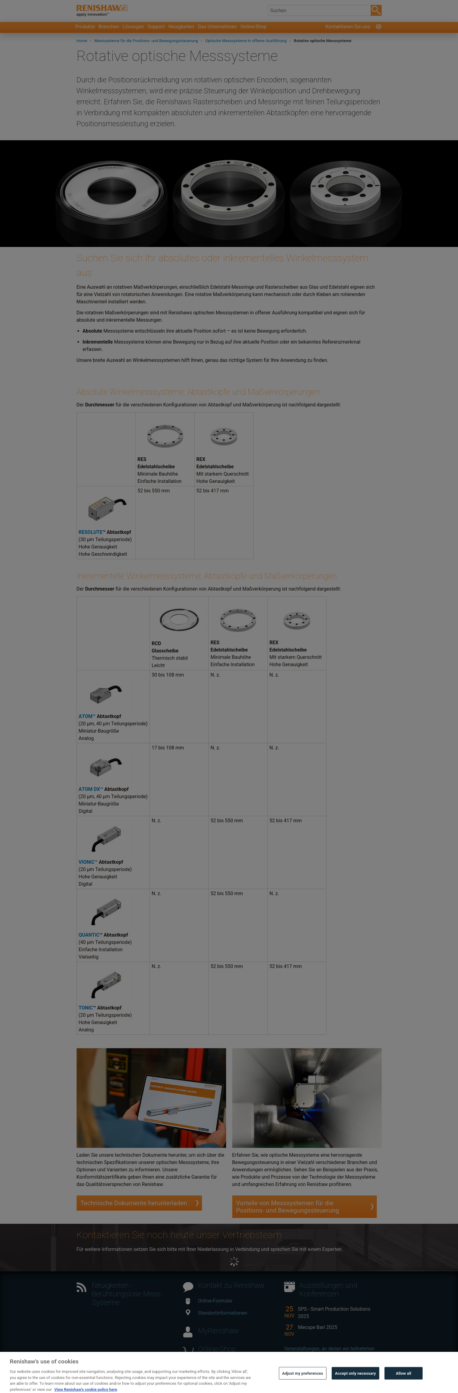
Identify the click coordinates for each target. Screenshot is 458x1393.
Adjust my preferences (302, 1380)
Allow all (403, 1380)
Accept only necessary (355, 1380)
